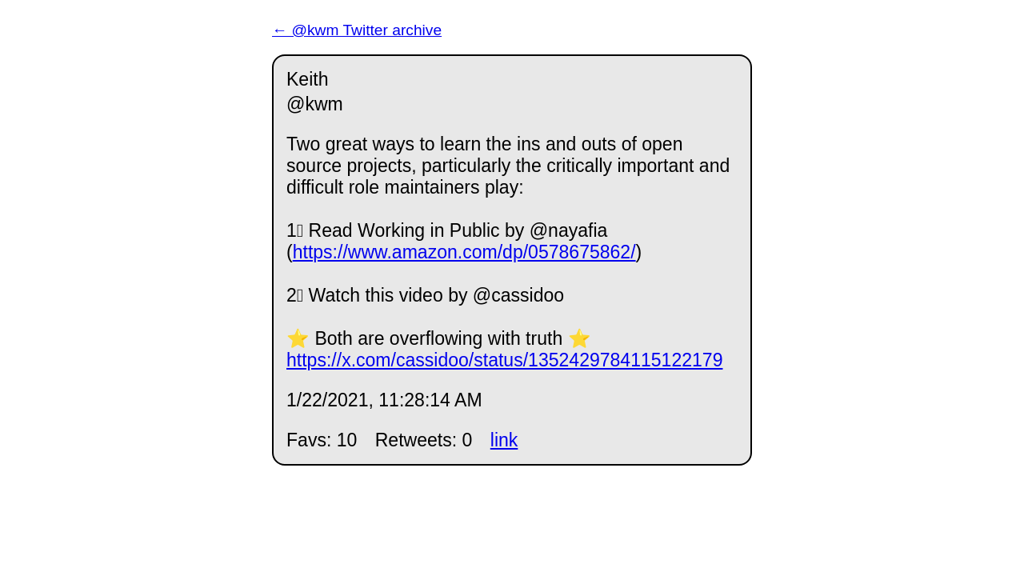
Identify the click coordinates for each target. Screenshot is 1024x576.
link (504, 440)
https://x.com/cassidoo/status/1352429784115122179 (504, 360)
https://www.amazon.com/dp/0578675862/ (464, 252)
